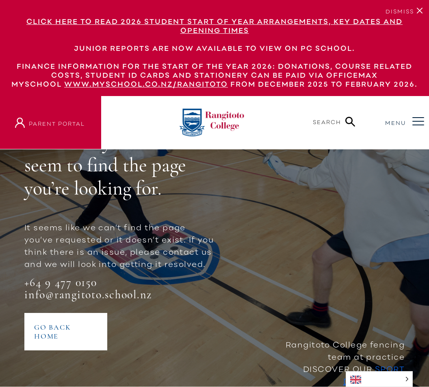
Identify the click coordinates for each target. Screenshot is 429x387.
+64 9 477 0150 (60, 282)
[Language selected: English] (379, 379)
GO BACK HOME (52, 332)
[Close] (399, 10)
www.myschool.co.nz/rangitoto (146, 83)
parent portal (57, 123)
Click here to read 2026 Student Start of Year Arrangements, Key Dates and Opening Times (214, 26)
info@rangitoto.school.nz (88, 295)
